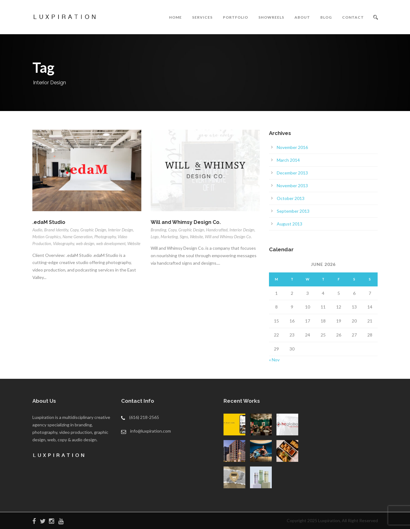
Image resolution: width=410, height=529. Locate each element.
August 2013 (289, 223)
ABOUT (302, 17)
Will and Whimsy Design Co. (186, 222)
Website (133, 243)
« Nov (274, 359)
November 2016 (292, 147)
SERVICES (202, 17)
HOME (175, 17)
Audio (37, 229)
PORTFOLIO (235, 17)
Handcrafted (217, 229)
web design (85, 243)
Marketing (169, 236)
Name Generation (77, 236)
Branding (158, 229)
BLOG (326, 17)
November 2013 (292, 185)
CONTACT (353, 17)
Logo (155, 236)
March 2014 (288, 160)
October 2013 (290, 198)
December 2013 (292, 172)
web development (110, 243)
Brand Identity (56, 229)
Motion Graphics (46, 236)
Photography (105, 236)
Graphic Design (93, 229)
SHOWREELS (271, 17)
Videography (63, 243)
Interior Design (120, 229)
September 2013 (293, 211)
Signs (184, 236)
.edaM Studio (48, 222)
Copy (74, 229)
